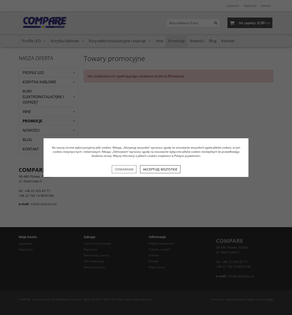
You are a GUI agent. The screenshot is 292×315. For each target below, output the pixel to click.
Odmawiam (124, 169)
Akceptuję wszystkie (160, 169)
